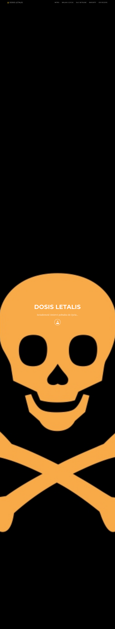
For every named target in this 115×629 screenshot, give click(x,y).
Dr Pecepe (103, 4)
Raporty (92, 4)
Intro (57, 4)
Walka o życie (67, 4)
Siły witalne (81, 4)
